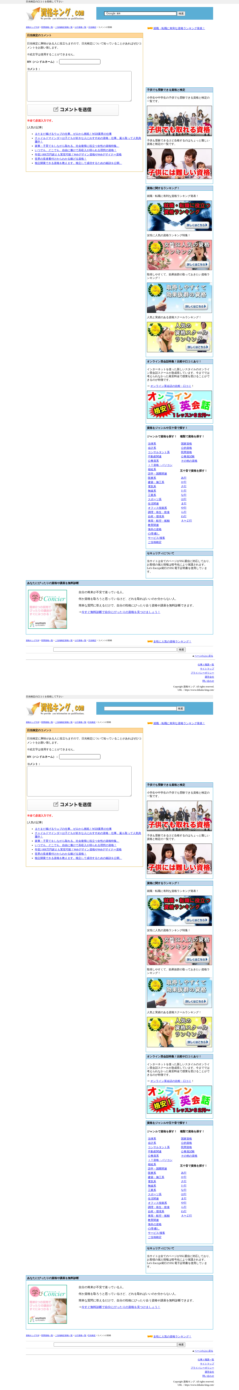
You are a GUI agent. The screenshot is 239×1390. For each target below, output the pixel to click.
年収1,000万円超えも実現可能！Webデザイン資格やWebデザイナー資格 (78, 154)
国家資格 (186, 443)
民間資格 (186, 452)
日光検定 (92, 27)
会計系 (152, 448)
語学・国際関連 (157, 473)
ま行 (183, 503)
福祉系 (152, 469)
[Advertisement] (179, 60)
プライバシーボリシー (202, 672)
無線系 (152, 490)
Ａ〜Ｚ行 (186, 520)
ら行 (183, 512)
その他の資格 (189, 460)
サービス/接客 (156, 537)
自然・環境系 (156, 516)
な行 (183, 494)
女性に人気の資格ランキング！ (172, 641)
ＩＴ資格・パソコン (160, 465)
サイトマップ (207, 668)
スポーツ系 (155, 499)
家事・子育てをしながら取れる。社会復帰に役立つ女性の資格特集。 (77, 145)
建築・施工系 (156, 482)
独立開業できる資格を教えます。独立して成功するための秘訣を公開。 (78, 163)
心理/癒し (154, 533)
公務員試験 (188, 456)
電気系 (152, 486)
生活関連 (153, 503)
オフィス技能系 (157, 507)
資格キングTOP (32, 27)
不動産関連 (155, 456)
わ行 (183, 516)
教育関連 (153, 525)
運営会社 (209, 677)
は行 (183, 499)
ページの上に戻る (203, 655)
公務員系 (153, 460)
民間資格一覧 (47, 27)
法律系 (152, 443)
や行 (183, 507)
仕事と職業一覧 (206, 664)
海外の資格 (155, 529)
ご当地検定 (155, 542)
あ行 (183, 477)
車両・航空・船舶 (159, 520)
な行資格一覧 (80, 27)
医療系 (152, 478)
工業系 (152, 495)
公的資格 (186, 448)
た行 (183, 490)
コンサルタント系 (159, 452)
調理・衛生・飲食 (159, 512)
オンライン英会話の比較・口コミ (170, 386)
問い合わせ (208, 681)
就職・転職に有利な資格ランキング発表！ (179, 28)
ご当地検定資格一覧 (64, 27)
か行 (183, 482)
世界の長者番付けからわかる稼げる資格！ (61, 158)
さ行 (183, 486)
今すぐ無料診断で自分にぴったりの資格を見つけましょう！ (121, 612)
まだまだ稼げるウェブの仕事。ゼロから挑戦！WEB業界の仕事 (73, 133)
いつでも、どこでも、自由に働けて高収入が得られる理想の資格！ (76, 150)
